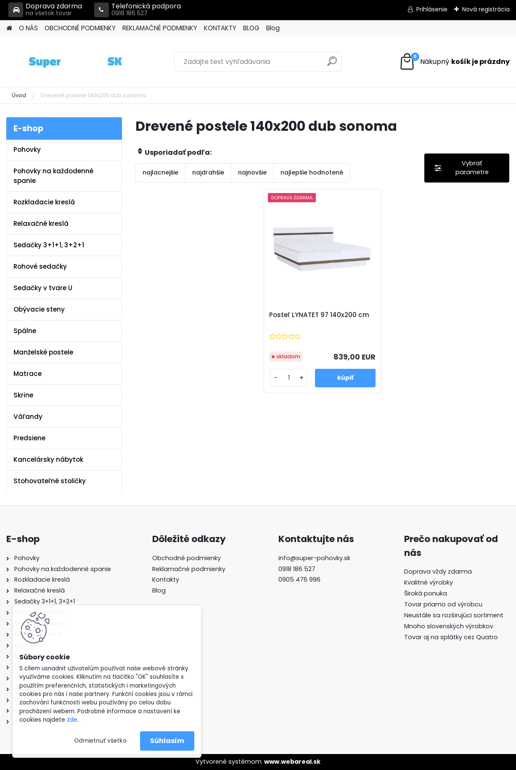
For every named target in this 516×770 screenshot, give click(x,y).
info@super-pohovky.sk (314, 558)
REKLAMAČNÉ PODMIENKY (159, 28)
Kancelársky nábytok (48, 459)
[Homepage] (9, 28)
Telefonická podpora (137, 10)
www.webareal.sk (292, 761)
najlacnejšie (160, 172)
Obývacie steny (39, 309)
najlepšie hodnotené (311, 172)
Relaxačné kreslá (41, 223)
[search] (332, 64)
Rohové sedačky (40, 266)
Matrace (27, 373)
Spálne (24, 330)
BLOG (251, 28)
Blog (273, 28)
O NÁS (28, 28)
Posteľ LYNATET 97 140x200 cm (319, 315)
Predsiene (29, 438)
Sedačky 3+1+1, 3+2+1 (48, 245)
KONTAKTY (220, 28)
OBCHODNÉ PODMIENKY (80, 28)
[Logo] (64, 62)
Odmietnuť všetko (100, 741)
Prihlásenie (431, 9)
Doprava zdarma (45, 10)
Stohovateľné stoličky (49, 480)
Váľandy (27, 416)
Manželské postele (43, 352)
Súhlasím (167, 741)
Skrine (23, 395)
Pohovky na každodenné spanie (53, 176)
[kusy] (288, 377)
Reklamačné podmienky (188, 569)
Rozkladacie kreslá (44, 202)
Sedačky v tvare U (42, 287)
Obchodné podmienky (186, 558)
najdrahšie (208, 172)
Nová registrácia (486, 9)
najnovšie (252, 172)
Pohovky (27, 149)
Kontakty (165, 579)
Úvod (19, 95)
